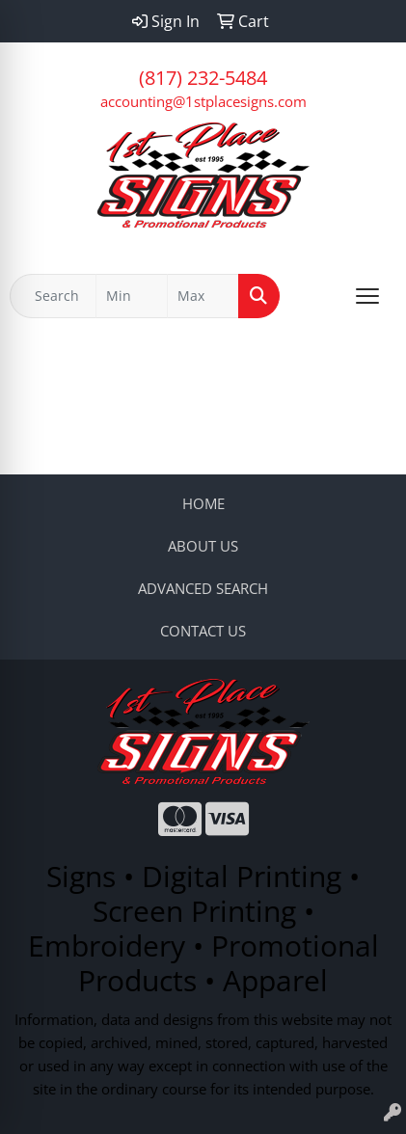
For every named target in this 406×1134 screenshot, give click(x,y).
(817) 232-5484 (203, 78)
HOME (203, 503)
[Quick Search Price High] (203, 296)
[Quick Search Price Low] (131, 296)
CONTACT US (203, 630)
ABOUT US (203, 545)
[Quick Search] (53, 296)
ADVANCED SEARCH (203, 588)
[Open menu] (367, 296)
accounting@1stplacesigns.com (203, 101)
